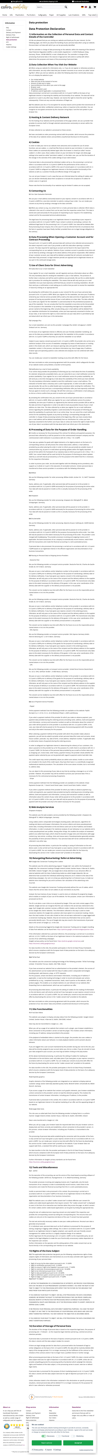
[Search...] (52, 7)
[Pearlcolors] (19, 15)
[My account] (90, 7)
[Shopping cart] (95, 7)
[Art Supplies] (61, 15)
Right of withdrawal (12, 37)
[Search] (66, 7)
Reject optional (46, 1443)
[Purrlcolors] (31, 15)
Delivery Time (10, 35)
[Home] (4, 15)
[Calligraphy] (42, 15)
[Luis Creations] (74, 15)
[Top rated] (92, 15)
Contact (8, 30)
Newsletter (52, 1413)
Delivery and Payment (13, 32)
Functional (65, 1436)
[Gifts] (84, 15)
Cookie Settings (11, 47)
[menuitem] (52, 7)
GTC (7, 42)
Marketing (79, 1436)
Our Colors (52, 1418)
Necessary (51, 1436)
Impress (8, 44)
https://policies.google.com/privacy (69, 941)
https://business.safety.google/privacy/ (42, 943)
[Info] (11, 15)
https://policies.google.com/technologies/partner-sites (75, 929)
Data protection (11, 40)
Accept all (78, 1443)
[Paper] (51, 15)
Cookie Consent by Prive (86, 1450)
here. (23, 1445)
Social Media (53, 1415)
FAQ (7, 28)
